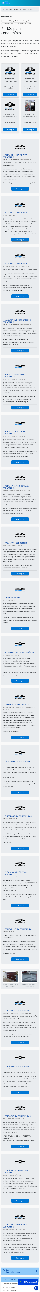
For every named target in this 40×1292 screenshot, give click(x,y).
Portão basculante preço (21, 21)
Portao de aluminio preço (8, 21)
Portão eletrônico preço (7, 23)
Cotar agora (10, 94)
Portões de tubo (32, 21)
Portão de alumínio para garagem (23, 23)
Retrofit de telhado (9, 1287)
